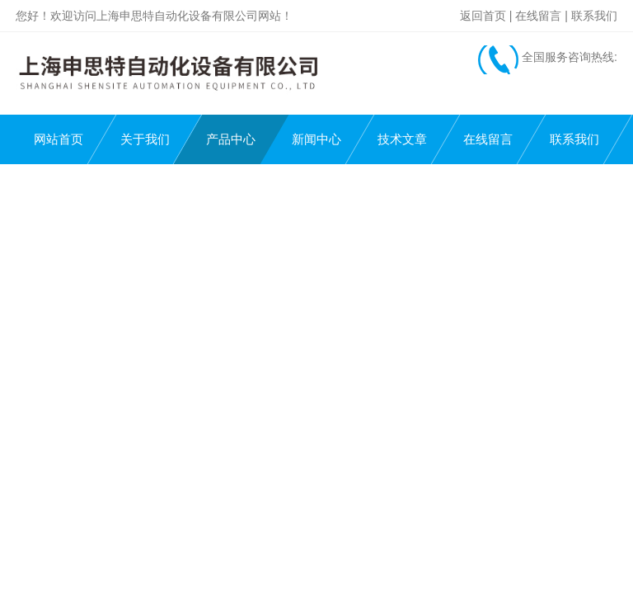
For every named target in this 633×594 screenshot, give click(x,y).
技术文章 (402, 139)
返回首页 (483, 15)
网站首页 (58, 139)
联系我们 (594, 15)
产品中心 (231, 139)
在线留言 (538, 15)
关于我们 (145, 139)
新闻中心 (316, 139)
